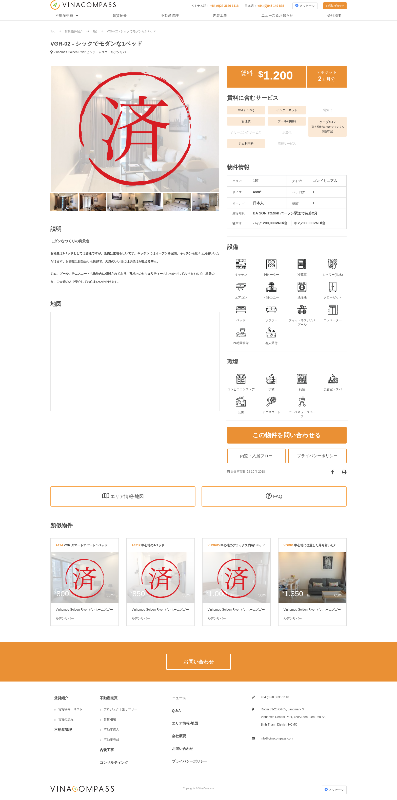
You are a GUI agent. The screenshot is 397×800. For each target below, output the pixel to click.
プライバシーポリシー (189, 761)
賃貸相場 (110, 719)
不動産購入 (111, 729)
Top (53, 31)
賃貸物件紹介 (74, 31)
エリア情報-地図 (185, 723)
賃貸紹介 (120, 15)
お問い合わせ (335, 6)
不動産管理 (170, 15)
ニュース (179, 698)
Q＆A (176, 711)
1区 (95, 31)
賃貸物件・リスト (70, 709)
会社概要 (334, 15)
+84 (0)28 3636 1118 (224, 6)
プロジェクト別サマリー (120, 709)
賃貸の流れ (65, 719)
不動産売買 (64, 15)
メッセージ (304, 6)
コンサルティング (114, 763)
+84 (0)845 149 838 (270, 6)
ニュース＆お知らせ (277, 15)
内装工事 (220, 15)
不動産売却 (111, 740)
